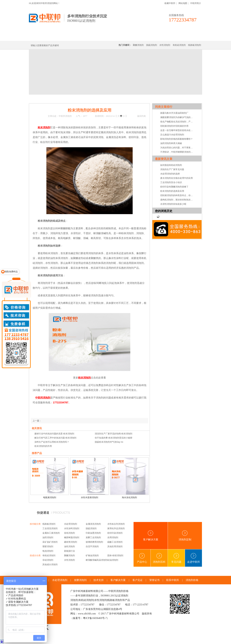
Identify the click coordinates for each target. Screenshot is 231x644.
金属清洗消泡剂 (93, 524)
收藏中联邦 (169, 3)
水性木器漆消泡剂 (89, 497)
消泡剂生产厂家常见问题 (172, 169)
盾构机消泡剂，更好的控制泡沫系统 (177, 199)
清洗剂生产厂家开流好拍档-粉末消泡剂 (113, 433)
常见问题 (176, 558)
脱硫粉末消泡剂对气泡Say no (109, 442)
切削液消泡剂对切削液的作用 (174, 126)
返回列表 (141, 116)
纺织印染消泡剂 (115, 533)
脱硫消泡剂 (151, 45)
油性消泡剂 (69, 546)
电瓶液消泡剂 (49, 497)
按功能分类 (35, 524)
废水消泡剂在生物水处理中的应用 (176, 178)
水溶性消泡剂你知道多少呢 (173, 204)
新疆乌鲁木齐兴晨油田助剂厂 (174, 113)
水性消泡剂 (164, 45)
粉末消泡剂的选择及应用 (172, 191)
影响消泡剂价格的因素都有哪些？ (176, 139)
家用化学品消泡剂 (116, 528)
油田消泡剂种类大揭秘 (171, 143)
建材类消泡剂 (70, 542)
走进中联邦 (193, 558)
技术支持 (98, 580)
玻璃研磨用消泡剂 (94, 542)
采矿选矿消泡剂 (50, 542)
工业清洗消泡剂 (50, 528)
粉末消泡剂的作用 (43, 446)
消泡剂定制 (127, 36)
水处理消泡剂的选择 (170, 173)
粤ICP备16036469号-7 (95, 618)
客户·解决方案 (149, 36)
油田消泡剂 (47, 537)
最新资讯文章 (163, 158)
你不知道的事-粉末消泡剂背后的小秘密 (113, 438)
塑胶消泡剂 (47, 546)
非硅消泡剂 (47, 560)
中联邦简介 (195, 3)
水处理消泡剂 (107, 36)
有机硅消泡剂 (63, 36)
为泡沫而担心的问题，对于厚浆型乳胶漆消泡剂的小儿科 (177, 147)
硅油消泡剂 (112, 560)
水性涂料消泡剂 (71, 528)
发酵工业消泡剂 (93, 537)
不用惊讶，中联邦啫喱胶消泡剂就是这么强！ (177, 152)
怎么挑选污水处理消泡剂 (172, 134)
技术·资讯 (169, 36)
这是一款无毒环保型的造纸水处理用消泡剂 (177, 130)
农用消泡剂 (112, 537)
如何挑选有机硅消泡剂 (171, 165)
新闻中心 (52, 99)
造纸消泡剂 (69, 533)
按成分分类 (35, 555)
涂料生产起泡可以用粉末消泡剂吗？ (51, 442)
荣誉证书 (154, 580)
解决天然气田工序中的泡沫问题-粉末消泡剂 (55, 438)
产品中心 (142, 558)
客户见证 (137, 580)
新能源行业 (69, 551)
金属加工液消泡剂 (51, 533)
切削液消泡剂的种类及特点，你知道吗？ (177, 195)
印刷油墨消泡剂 (93, 533)
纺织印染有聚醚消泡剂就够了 (174, 186)
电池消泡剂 (47, 551)
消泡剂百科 (159, 558)
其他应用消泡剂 (115, 546)
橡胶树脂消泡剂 (71, 537)
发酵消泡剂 (80, 580)
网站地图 (182, 3)
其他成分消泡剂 (50, 564)
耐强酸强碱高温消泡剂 (96, 560)
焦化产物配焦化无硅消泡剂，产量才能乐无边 (177, 121)
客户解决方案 (150, 535)
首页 (44, 99)
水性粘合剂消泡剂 (116, 524)
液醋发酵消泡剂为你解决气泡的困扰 (177, 117)
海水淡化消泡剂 (129, 497)
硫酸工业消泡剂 (115, 542)
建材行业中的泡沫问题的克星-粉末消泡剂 (54, 433)
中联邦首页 (42, 36)
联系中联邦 (187, 36)
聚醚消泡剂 (138, 45)
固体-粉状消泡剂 (115, 555)
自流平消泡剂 (92, 546)
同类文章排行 (163, 106)
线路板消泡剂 (85, 36)
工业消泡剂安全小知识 (171, 182)
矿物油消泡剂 (92, 555)
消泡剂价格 (192, 580)
